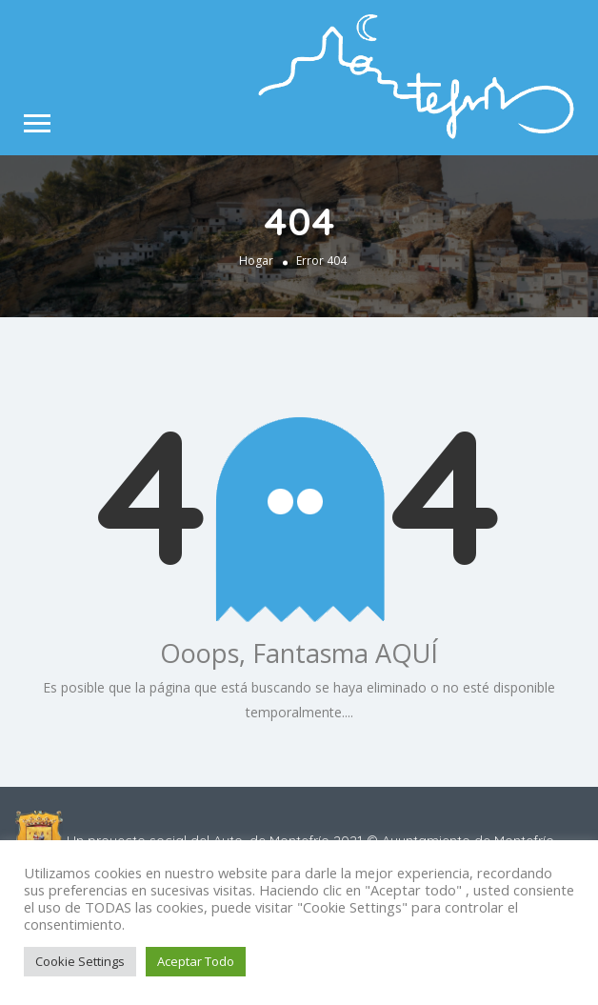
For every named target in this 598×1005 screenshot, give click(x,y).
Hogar (256, 259)
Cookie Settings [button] (80, 961)
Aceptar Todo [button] (195, 961)
